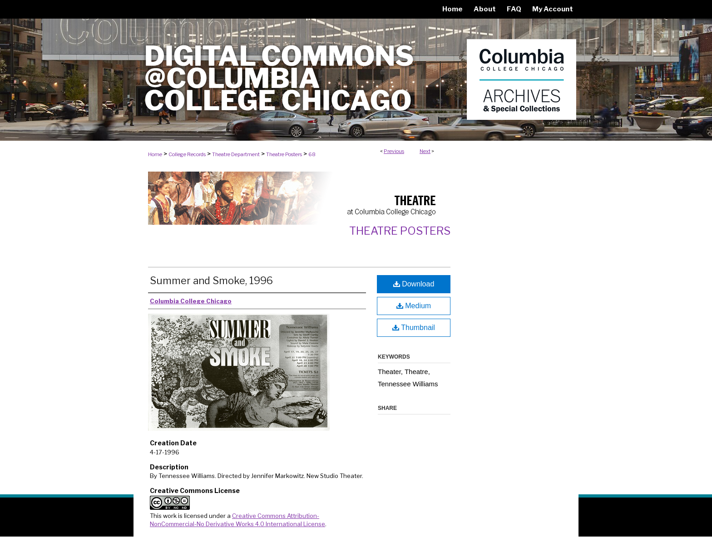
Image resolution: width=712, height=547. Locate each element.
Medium (413, 306)
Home (155, 154)
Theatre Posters (284, 154)
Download (414, 284)
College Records (187, 154)
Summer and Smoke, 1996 (211, 280)
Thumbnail (413, 327)
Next (425, 151)
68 (312, 154)
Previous (394, 151)
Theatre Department (236, 154)
